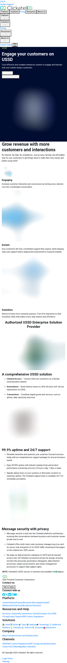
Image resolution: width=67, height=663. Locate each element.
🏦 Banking (31, 624)
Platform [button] (4, 12)
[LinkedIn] (9, 594)
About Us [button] (41, 12)
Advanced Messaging (32, 602)
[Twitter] (6, 594)
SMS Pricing (33, 644)
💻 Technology (42, 624)
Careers (13, 635)
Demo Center (32, 613)
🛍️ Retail (6, 624)
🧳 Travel (22, 624)
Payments (36, 605)
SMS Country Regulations (33, 616)
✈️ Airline (14, 624)
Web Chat (26, 646)
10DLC (11, 646)
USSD (33, 646)
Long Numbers (45, 644)
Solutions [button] (14, 12)
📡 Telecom (27, 627)
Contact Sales (6, 45)
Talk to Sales (8, 587)
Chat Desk (18, 605)
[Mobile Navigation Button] (15, 45)
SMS (4, 644)
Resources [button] (31, 12)
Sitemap (5, 661)
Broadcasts (27, 605)
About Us (5, 40)
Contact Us (7, 73)
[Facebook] (3, 594)
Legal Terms (7, 658)
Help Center (22, 613)
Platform (4, 17)
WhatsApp (18, 646)
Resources (5, 33)
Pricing (22, 12)
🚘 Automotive (49, 627)
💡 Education (16, 627)
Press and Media (24, 635)
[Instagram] (12, 594)
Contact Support (7, 4)
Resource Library (9, 613)
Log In (2, 1)
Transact (19, 602)
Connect (5, 602)
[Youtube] (15, 594)
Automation (9, 605)
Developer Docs (45, 613)
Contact (35, 635)
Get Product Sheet (10, 76)
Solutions (5, 23)
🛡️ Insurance (37, 627)
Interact (12, 602)
